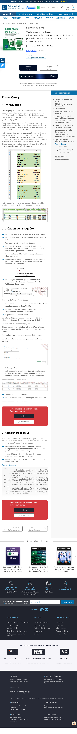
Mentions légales (12, 634)
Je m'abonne (24, 421)
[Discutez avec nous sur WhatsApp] (38, 7)
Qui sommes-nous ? (13, 632)
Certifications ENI (52, 721)
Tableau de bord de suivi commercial (63, 122)
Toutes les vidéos (62, 637)
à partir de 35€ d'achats (48, 596)
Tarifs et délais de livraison (42, 634)
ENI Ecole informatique (53, 682)
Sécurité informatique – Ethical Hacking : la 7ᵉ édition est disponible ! (39, 1)
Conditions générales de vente (17, 637)
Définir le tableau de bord (63, 100)
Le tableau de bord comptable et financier (64, 117)
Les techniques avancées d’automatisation (38, 536)
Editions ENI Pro (51, 709)
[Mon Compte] (73, 7)
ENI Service (15, 709)
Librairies (59, 629)
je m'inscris (67, 608)
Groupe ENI (15, 694)
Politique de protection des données (16, 641)
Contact (36, 640)
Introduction (62, 147)
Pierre (48, 46)
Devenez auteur (61, 640)
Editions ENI (13, 7)
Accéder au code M (64, 153)
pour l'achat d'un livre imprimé (11, 596)
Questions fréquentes (41, 629)
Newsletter (60, 632)
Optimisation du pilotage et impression (15, 536)
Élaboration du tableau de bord (64, 112)
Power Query (60, 144)
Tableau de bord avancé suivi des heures (65, 135)
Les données (60, 108)
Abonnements (61, 634)
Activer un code (39, 637)
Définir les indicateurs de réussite (64, 105)
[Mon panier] (67, 7)
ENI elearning (15, 721)
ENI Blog (14, 682)
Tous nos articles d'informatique (18, 629)
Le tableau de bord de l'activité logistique (64, 126)
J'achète (24, 416)
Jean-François (33, 46)
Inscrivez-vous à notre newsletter (15, 608)
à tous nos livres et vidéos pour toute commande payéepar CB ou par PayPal (30, 597)
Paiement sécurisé (40, 632)
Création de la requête (66, 150)
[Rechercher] (62, 7)
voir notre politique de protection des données (16, 609)
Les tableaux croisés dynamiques (63, 131)
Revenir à (36, 57)
